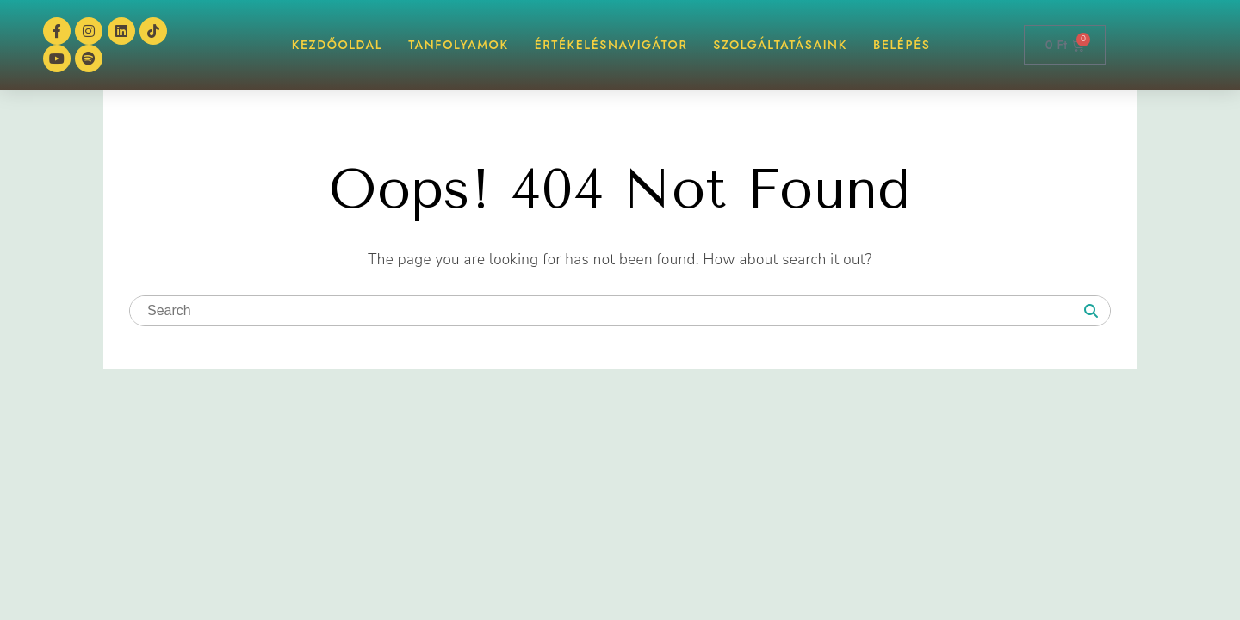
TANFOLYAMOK (458, 44)
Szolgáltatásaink (780, 44)
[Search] (1091, 311)
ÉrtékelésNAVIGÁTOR (611, 44)
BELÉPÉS (902, 44)
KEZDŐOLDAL (337, 44)
